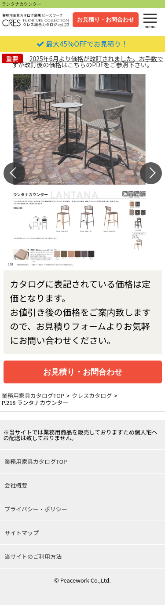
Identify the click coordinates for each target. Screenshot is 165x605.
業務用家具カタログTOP (33, 395)
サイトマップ (21, 532)
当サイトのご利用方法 (33, 556)
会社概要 (15, 485)
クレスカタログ (92, 395)
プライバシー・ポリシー (35, 509)
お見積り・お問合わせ (105, 19)
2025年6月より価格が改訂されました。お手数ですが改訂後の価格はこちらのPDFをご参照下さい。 (87, 61)
